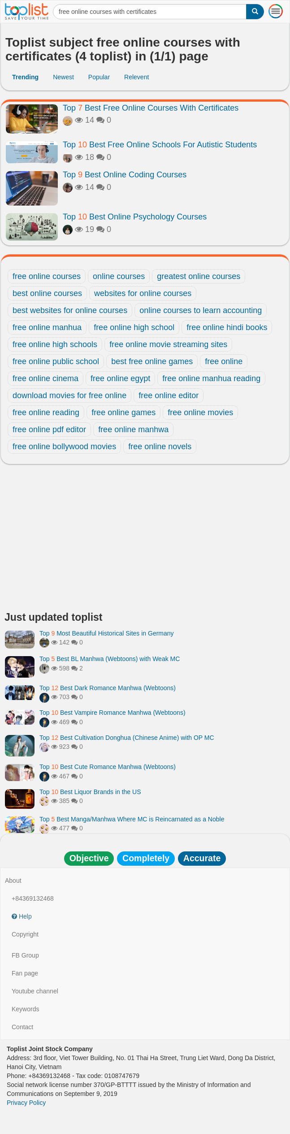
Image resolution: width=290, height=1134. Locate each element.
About (13, 880)
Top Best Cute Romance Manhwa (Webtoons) (107, 766)
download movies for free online (69, 395)
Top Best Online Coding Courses (124, 174)
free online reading (46, 412)
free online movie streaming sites (168, 344)
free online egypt (120, 378)
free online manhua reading (211, 378)
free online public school (56, 361)
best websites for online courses (70, 310)
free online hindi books (226, 327)
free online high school (134, 327)
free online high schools (55, 344)
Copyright (25, 934)
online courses (119, 276)
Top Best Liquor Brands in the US (90, 791)
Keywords (25, 1009)
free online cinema (45, 378)
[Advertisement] (145, 540)
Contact (22, 1027)
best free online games (152, 361)
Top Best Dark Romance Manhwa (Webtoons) (107, 688)
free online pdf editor (49, 429)
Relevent (136, 77)
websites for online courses (142, 293)
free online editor (169, 395)
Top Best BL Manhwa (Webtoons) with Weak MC (109, 658)
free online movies (200, 412)
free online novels (159, 446)
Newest (63, 77)
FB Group (25, 955)
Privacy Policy (26, 1102)
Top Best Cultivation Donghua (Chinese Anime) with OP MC (126, 737)
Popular (99, 77)
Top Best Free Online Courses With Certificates (150, 107)
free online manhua (47, 327)
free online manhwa (133, 429)
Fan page (25, 973)
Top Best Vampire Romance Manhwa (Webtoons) (112, 712)
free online (223, 361)
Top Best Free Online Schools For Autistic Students (160, 144)
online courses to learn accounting (200, 310)
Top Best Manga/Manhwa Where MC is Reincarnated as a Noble (131, 819)
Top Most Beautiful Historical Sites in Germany (106, 633)
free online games (123, 412)
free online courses (47, 276)
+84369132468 (33, 898)
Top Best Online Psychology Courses (135, 216)
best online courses (47, 293)
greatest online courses (198, 276)
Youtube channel (35, 991)
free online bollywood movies (64, 446)
